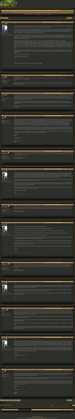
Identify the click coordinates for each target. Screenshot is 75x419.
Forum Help (48, 14)
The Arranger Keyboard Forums (19, 11)
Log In (71, 10)
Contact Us (62, 409)
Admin (5, 405)
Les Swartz (4, 310)
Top (2, 109)
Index (11, 400)
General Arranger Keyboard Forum (36, 11)
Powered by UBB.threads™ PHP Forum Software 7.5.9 (37, 418)
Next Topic (17, 400)
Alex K (2, 117)
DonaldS (3, 95)
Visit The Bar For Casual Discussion (7, 6)
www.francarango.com (19, 157)
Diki (7, 405)
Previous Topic (4, 400)
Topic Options (4, 18)
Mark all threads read (13, 409)
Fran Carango (4, 152)
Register (26, 14)
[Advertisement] (48, 3)
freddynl (3, 77)
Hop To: (52, 405)
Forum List (31, 14)
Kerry (9, 405)
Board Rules (4, 409)
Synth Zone (4, 11)
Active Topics (38, 14)
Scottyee (3, 23)
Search (43, 14)
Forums (9, 11)
